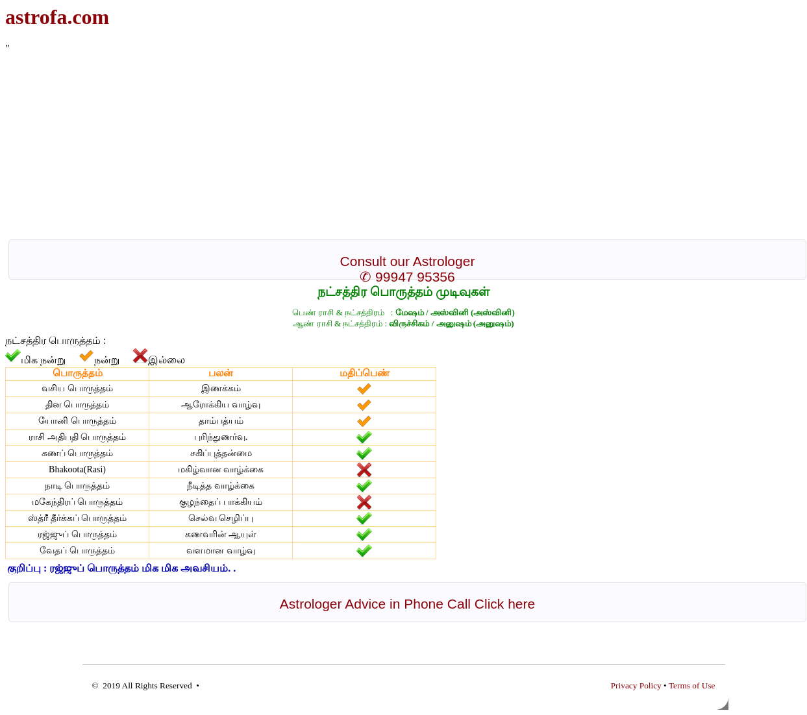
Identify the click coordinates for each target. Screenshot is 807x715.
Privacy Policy (636, 685)
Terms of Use (692, 685)
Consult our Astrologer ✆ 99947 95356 (407, 269)
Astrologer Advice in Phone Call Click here (407, 603)
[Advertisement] (394, 145)
